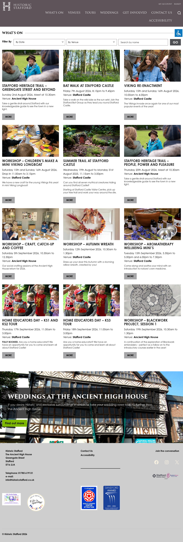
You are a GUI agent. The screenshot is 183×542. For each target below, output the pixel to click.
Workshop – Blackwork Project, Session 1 (146, 322)
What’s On (54, 12)
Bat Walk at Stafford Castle (88, 85)
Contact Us (161, 12)
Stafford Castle (82, 94)
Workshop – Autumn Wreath (88, 244)
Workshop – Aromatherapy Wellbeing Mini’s (149, 246)
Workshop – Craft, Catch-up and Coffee (28, 246)
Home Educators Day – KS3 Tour (87, 322)
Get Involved (135, 12)
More (8, 116)
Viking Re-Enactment (143, 85)
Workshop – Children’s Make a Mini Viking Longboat (30, 163)
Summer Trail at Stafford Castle (86, 163)
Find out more (14, 423)
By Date (20, 42)
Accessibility (160, 20)
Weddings (109, 12)
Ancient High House (24, 98)
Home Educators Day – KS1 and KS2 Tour (30, 322)
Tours (90, 12)
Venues (74, 12)
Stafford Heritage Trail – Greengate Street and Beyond (28, 87)
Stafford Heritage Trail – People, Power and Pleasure (149, 163)
